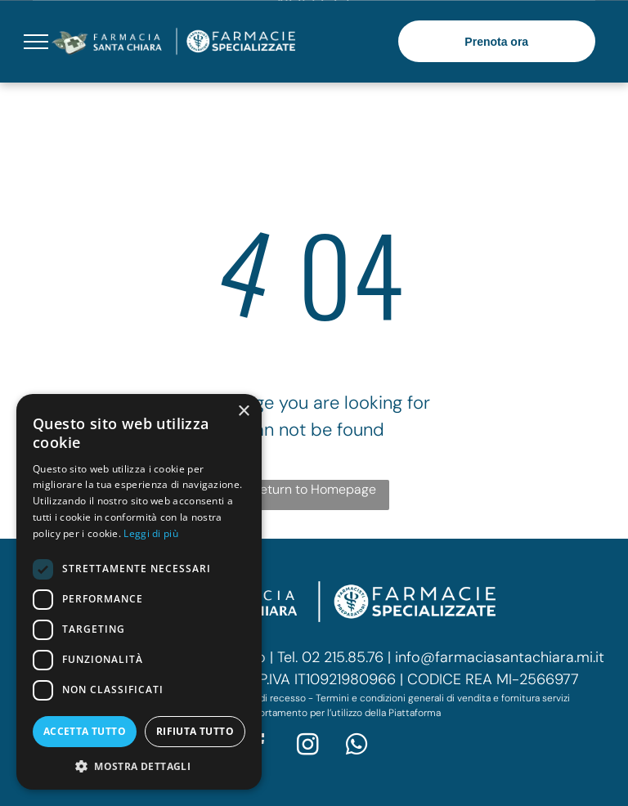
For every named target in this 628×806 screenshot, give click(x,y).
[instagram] (308, 746)
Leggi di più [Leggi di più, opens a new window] (150, 533)
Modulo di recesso (264, 698)
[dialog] (139, 592)
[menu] (36, 41)
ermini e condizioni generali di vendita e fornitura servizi (445, 698)
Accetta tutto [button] (84, 731)
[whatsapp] (357, 746)
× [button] (243, 411)
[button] (139, 765)
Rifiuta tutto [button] (195, 731)
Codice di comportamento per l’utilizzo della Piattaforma (314, 712)
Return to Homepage (314, 489)
